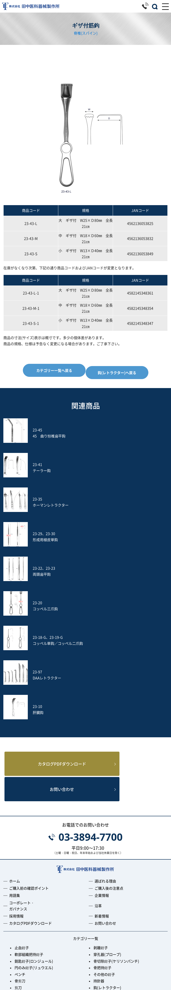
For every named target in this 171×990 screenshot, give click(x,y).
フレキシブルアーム (31, 911)
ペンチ (20, 838)
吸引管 (98, 891)
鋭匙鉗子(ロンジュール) (34, 825)
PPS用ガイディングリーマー (116, 918)
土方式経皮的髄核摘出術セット (118, 898)
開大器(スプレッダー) (32, 858)
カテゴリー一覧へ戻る (54, 370)
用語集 (14, 759)
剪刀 (18, 851)
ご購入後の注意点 (109, 752)
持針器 (98, 845)
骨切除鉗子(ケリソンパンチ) (116, 825)
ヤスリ (20, 898)
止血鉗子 (22, 812)
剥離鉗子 (100, 812)
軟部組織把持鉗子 (29, 818)
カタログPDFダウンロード (54, 626)
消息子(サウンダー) (30, 878)
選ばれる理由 (105, 745)
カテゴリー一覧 (85, 802)
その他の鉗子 (104, 838)
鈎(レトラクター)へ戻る (117, 372)
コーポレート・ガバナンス (21, 770)
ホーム (14, 745)
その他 (20, 931)
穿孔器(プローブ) (107, 818)
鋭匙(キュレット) (28, 871)
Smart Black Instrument (113, 925)
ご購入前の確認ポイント (29, 752)
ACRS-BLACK (26, 925)
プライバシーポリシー (86, 974)
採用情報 (16, 780)
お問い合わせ (54, 653)
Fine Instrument (28, 918)
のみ (97, 885)
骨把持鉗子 (102, 831)
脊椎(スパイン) (85, 33)
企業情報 (102, 759)
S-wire (20, 905)
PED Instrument (107, 911)
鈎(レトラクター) (107, 851)
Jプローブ (101, 905)
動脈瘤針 (100, 878)
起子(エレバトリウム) (32, 865)
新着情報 (102, 780)
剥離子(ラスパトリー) (110, 865)
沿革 (98, 770)
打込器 (20, 891)
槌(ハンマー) (103, 871)
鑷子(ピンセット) (28, 885)
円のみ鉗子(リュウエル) (34, 831)
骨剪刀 (20, 845)
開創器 (98, 858)
